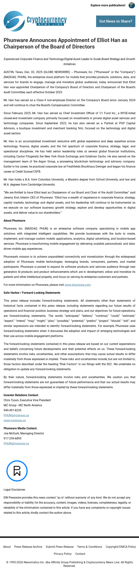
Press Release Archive (28, 546)
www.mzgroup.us (15, 420)
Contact (80, 554)
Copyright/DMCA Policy (121, 546)
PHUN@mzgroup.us (16, 415)
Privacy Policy (63, 554)
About (7, 546)
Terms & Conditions (89, 546)
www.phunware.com (78, 285)
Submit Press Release (59, 546)
